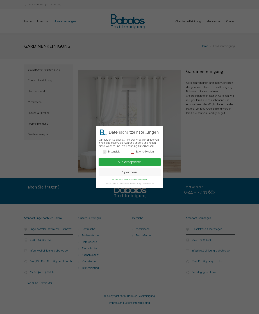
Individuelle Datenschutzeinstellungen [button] (129, 178)
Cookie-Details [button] (112, 182)
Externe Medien (142, 150)
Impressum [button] (148, 182)
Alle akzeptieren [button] (130, 160)
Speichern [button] (129, 171)
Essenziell (111, 150)
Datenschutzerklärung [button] (131, 182)
